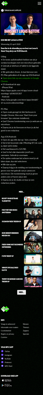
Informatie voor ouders (9, 327)
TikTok (5, 351)
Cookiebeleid (6, 331)
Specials (26, 334)
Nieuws (26, 324)
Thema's (26, 327)
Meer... (21, 292)
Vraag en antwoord (8, 324)
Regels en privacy (7, 334)
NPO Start (6, 365)
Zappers (26, 331)
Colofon (4, 337)
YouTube (6, 358)
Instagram (6, 354)
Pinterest (6, 362)
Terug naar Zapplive (12, 10)
